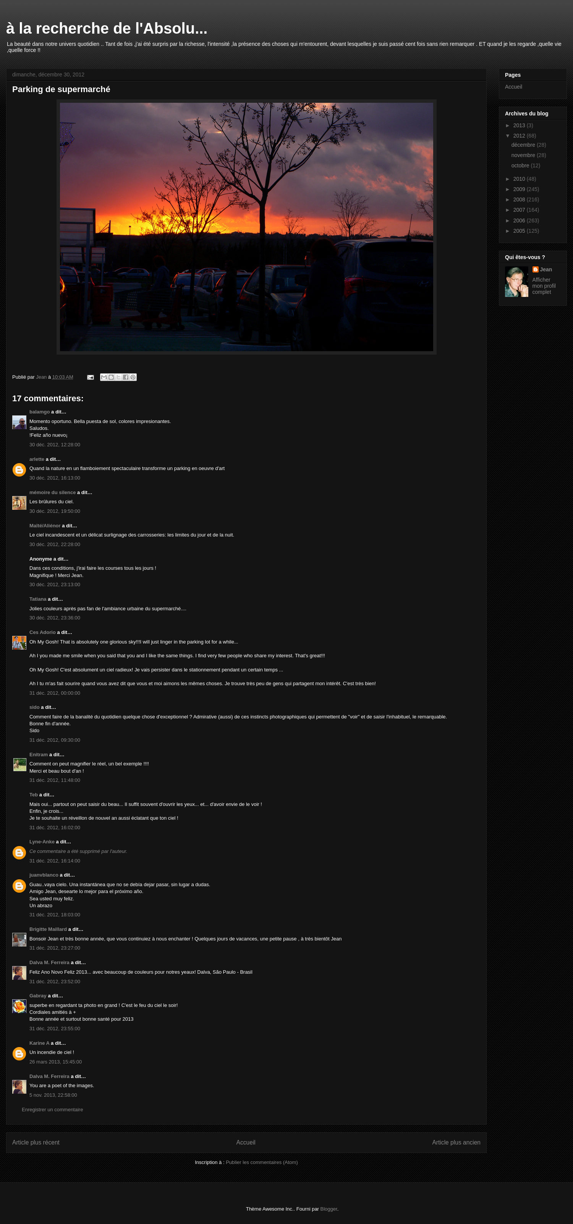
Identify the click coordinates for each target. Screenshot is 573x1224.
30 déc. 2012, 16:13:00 (54, 478)
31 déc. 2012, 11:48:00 (54, 780)
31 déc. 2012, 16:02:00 (54, 827)
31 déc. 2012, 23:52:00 (54, 981)
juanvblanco (43, 875)
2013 (520, 125)
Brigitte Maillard (48, 929)
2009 (520, 189)
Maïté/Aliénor (45, 526)
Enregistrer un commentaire (52, 1109)
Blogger (328, 1209)
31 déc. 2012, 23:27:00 (54, 948)
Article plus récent (36, 1142)
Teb (33, 795)
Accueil (246, 1142)
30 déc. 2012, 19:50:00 (54, 511)
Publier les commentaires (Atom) (262, 1162)
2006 (520, 220)
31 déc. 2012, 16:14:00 (54, 861)
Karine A (39, 1043)
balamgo (39, 412)
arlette (36, 459)
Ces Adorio (42, 632)
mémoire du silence (52, 492)
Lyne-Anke (42, 842)
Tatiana (38, 599)
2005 (520, 231)
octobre (521, 165)
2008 (520, 199)
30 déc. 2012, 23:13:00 (54, 584)
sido (34, 707)
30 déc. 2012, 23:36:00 (54, 618)
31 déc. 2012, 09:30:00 (54, 740)
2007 (520, 210)
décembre (524, 145)
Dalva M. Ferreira (49, 962)
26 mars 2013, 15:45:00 (55, 1062)
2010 (520, 179)
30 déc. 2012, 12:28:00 (54, 444)
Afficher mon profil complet (544, 286)
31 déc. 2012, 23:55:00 (54, 1028)
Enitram (38, 754)
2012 (520, 136)
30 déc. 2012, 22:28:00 (54, 544)
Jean (546, 269)
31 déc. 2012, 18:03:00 (54, 915)
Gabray (38, 996)
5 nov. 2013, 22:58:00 (53, 1095)
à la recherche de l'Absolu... (106, 28)
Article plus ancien (456, 1142)
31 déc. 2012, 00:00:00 (54, 693)
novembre (524, 155)
